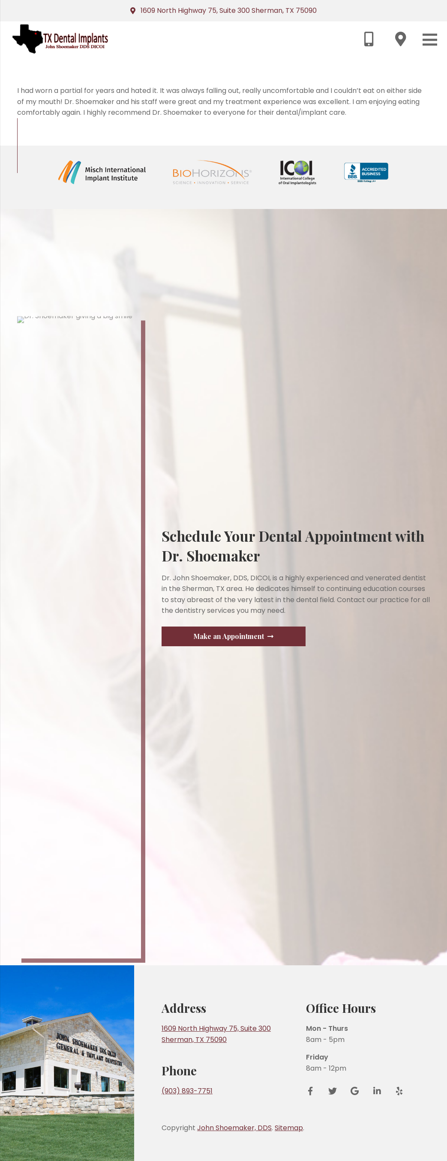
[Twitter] (332, 1091)
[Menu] (429, 39)
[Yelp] (396, 1091)
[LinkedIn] (377, 1091)
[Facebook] (313, 1091)
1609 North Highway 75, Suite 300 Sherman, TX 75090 (229, 10)
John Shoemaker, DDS (234, 1128)
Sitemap (289, 1128)
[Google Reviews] (355, 1091)
